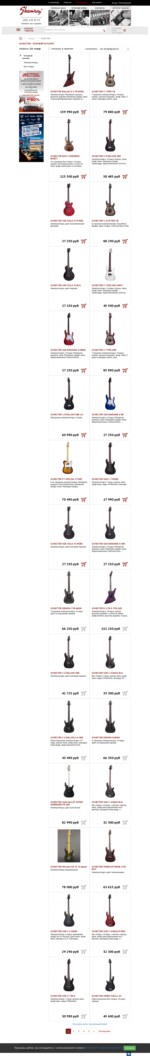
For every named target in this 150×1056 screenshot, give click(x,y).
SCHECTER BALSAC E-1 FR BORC (67, 91)
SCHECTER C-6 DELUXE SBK (65, 673)
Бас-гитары (29, 66)
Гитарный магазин (27, 57)
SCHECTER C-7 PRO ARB (104, 350)
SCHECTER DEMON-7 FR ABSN (66, 608)
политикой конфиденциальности (104, 1048)
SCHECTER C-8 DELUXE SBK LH (66, 414)
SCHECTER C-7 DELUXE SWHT (107, 285)
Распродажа (82, 2)
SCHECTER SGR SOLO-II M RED (66, 220)
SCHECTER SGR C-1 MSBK (63, 931)
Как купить (97, 2)
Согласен (129, 1048)
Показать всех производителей (89, 1024)
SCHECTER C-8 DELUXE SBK (106, 156)
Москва (33, 3)
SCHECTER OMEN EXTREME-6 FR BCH (109, 867)
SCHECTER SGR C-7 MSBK (105, 479)
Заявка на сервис (31, 23)
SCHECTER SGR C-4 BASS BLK (107, 802)
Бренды (20, 38)
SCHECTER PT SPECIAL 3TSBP (66, 479)
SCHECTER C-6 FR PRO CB (105, 220)
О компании (53, 2)
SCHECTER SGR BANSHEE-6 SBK (108, 543)
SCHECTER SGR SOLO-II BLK (65, 285)
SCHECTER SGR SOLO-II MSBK (66, 543)
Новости (67, 2)
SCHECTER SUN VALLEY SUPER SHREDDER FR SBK (66, 803)
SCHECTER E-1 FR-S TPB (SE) (107, 608)
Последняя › (104, 1031)
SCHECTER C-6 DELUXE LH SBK (66, 737)
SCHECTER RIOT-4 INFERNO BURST (65, 157)
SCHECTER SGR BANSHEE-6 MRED (68, 350)
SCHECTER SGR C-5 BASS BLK (107, 673)
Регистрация (125, 3)
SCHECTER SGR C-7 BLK (62, 996)
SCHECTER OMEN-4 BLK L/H (106, 996)
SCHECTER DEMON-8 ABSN (106, 737)
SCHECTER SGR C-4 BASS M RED (108, 931)
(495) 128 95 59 (31, 20)
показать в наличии (62, 48)
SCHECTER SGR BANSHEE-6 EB (108, 414)
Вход (114, 3)
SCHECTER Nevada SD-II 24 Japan (68, 866)
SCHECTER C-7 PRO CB (103, 91)
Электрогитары (31, 62)
